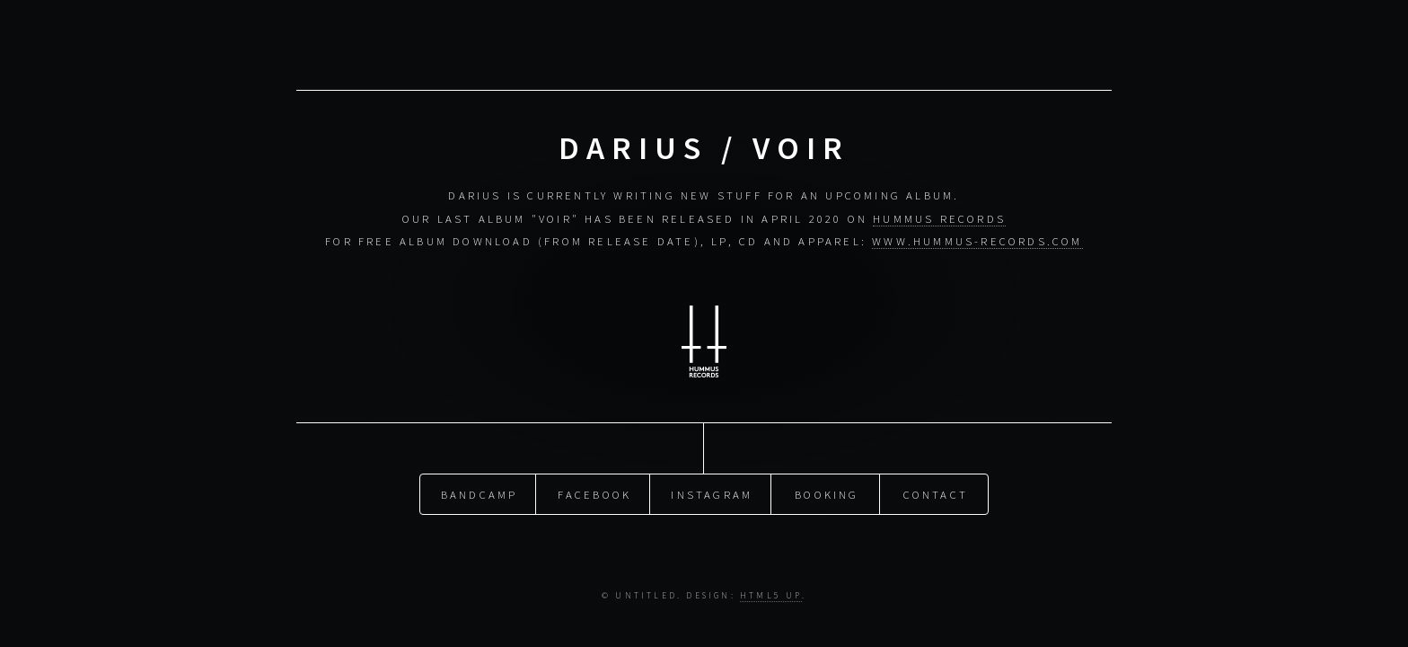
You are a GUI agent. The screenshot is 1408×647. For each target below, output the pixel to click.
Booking (826, 493)
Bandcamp (479, 493)
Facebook (595, 493)
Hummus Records (939, 218)
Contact (935, 493)
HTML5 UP (771, 595)
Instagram (711, 493)
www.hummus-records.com (977, 241)
